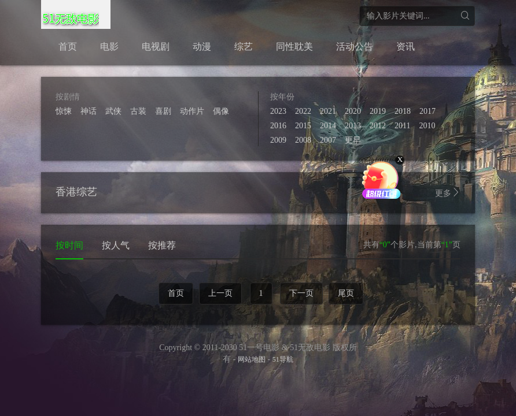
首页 (67, 46)
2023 (278, 111)
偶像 (221, 111)
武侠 (113, 111)
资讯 (405, 46)
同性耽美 (294, 46)
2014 (328, 125)
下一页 (301, 293)
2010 (427, 125)
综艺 (243, 46)
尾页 (346, 293)
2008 (303, 140)
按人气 (116, 245)
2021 (328, 111)
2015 (303, 125)
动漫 (202, 46)
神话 (88, 111)
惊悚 (64, 111)
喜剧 (163, 111)
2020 (353, 111)
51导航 (282, 359)
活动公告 (354, 46)
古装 (138, 111)
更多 (447, 193)
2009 (278, 140)
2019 (378, 111)
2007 (328, 140)
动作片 (192, 111)
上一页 (220, 293)
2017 (427, 111)
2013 (353, 125)
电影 (109, 46)
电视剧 (155, 46)
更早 (353, 140)
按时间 (69, 245)
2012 (378, 125)
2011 (402, 125)
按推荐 (162, 245)
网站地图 (252, 359)
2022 (303, 111)
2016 (278, 125)
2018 (403, 111)
